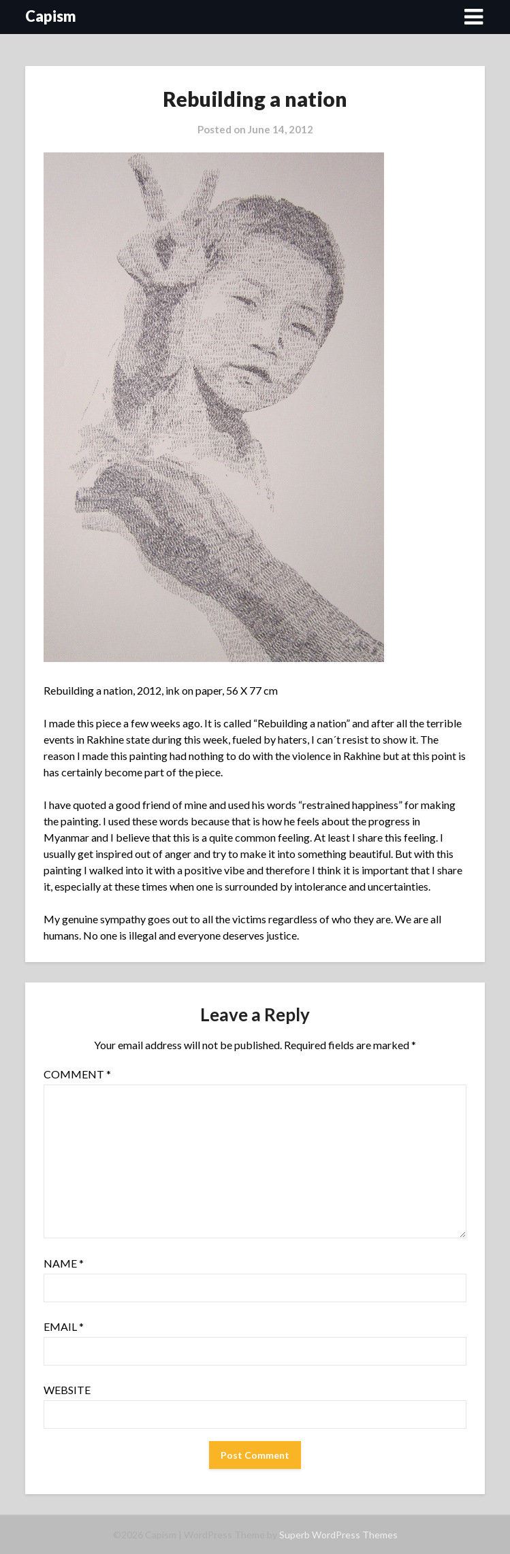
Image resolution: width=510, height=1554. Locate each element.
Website (67, 1389)
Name (64, 1263)
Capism (50, 16)
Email (64, 1326)
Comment (77, 1074)
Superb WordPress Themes (338, 1534)
